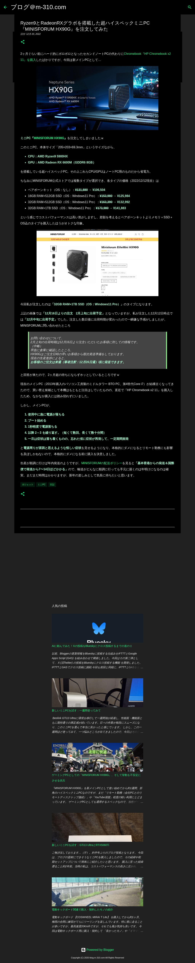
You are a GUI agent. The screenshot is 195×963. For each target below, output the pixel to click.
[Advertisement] (97, 565)
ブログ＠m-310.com (38, 7)
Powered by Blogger (97, 949)
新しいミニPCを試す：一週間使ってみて (76, 710)
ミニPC (42, 484)
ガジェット (27, 484)
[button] (22, 42)
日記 (52, 484)
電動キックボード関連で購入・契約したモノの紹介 (82, 909)
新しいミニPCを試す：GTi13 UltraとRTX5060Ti (80, 845)
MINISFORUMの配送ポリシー (101, 463)
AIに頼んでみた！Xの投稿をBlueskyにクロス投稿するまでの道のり (92, 645)
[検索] (189, 7)
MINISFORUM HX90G (49, 138)
